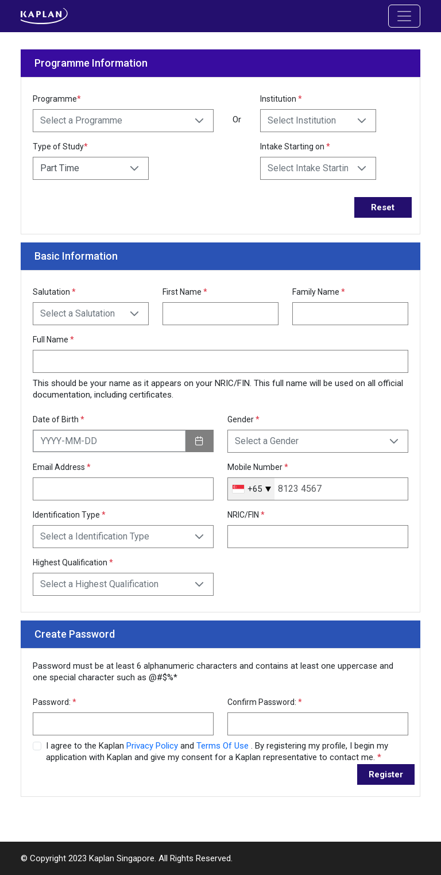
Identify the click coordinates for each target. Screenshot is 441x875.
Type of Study (60, 146)
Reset (382, 207)
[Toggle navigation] (404, 16)
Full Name (53, 339)
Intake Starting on (295, 146)
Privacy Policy (153, 746)
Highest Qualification (73, 562)
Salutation (54, 291)
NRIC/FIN (246, 514)
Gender (243, 419)
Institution (281, 98)
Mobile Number (257, 467)
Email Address (62, 467)
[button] (199, 121)
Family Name (318, 291)
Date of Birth (58, 419)
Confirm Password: (264, 702)
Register (386, 774)
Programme (57, 98)
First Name (185, 291)
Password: (54, 702)
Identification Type (69, 514)
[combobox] (251, 489)
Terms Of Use (223, 746)
